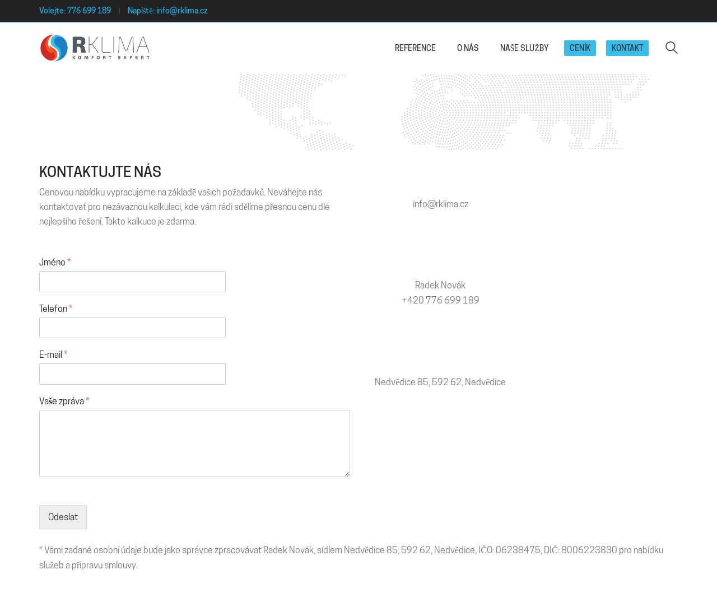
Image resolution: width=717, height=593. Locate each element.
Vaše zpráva (64, 401)
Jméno (55, 262)
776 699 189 (89, 10)
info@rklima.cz (182, 10)
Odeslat (63, 517)
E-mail (53, 354)
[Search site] (671, 49)
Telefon (55, 308)
